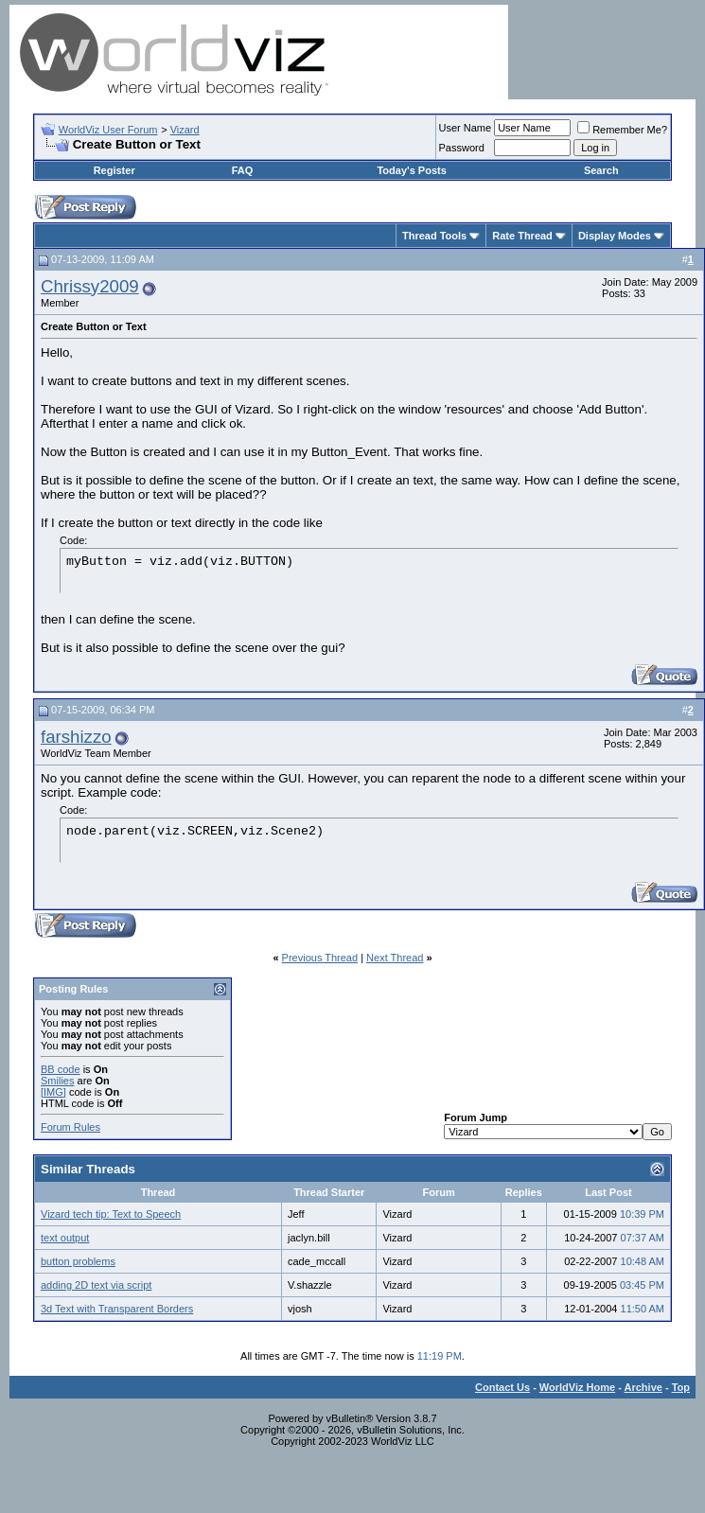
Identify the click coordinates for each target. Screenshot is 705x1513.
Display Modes (614, 235)
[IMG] (53, 1092)
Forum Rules (70, 1127)
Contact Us (502, 1387)
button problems (78, 1261)
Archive (643, 1387)
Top (681, 1387)
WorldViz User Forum (108, 129)
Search (601, 170)
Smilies (57, 1080)
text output (65, 1237)
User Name (465, 127)
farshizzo (76, 737)
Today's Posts (411, 170)
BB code (60, 1069)
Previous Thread (320, 957)
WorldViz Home (577, 1387)
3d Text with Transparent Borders (117, 1308)
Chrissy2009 (90, 286)
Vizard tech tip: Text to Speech (111, 1214)
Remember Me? (622, 129)
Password (462, 147)
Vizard (185, 129)
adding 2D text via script (96, 1285)
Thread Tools (434, 235)
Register (114, 170)
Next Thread (394, 957)
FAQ (243, 170)
